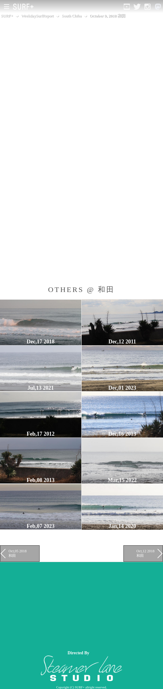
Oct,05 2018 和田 (18, 553)
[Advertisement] (81, 604)
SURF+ (7, 15)
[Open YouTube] (126, 7)
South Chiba (71, 15)
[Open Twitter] (137, 7)
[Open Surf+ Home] (25, 7)
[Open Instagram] (147, 7)
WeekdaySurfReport (37, 15)
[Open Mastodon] (157, 7)
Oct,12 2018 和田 (145, 553)
